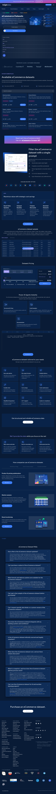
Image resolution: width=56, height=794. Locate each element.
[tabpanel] (28, 248)
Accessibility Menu (5, 790)
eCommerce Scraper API (31, 140)
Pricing (34, 8)
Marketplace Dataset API (18, 627)
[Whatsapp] (36, 737)
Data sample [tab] (5, 237)
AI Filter (22, 8)
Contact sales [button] (48, 4)
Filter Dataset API (23, 570)
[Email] (38, 737)
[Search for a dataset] (27, 91)
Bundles (28, 8)
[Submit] (52, 91)
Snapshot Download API (27, 587)
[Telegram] (41, 737)
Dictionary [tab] (12, 237)
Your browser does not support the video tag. (15, 162)
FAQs (48, 8)
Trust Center (38, 646)
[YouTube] (38, 723)
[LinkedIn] (36, 723)
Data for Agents (41, 8)
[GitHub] (41, 723)
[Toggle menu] (54, 5)
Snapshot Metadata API (22, 679)
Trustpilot (4, 538)
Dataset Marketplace (14, 8)
